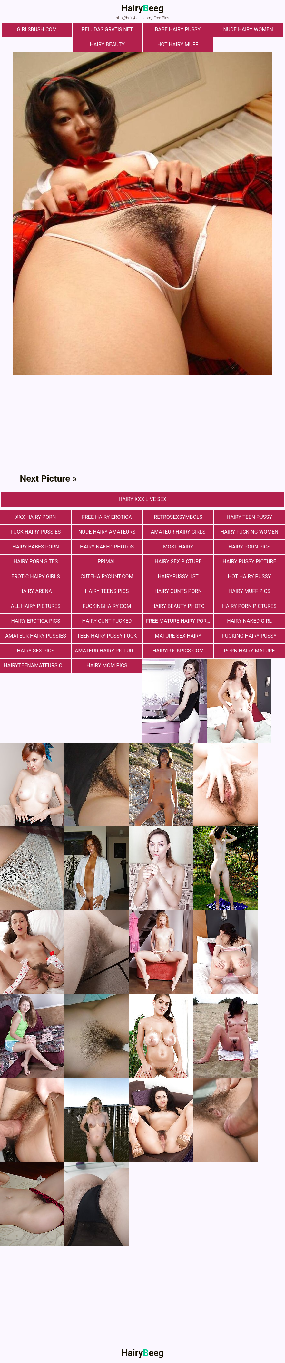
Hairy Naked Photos (107, 547)
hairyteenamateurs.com (37, 665)
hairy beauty (107, 44)
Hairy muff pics (249, 591)
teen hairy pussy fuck (107, 636)
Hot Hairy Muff (177, 44)
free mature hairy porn (178, 621)
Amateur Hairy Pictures (107, 651)
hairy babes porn (35, 547)
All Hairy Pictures (35, 606)
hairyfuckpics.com (178, 651)
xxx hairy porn (35, 517)
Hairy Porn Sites (36, 562)
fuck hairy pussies (36, 532)
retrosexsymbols (178, 517)
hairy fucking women (249, 532)
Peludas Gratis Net (107, 29)
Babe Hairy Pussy (178, 29)
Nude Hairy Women (248, 29)
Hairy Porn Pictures (249, 606)
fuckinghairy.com (107, 606)
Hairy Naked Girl (249, 621)
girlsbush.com (37, 29)
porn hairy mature (249, 651)
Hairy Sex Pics (35, 651)
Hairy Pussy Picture (249, 562)
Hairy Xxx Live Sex (142, 499)
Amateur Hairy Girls (178, 532)
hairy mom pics (106, 665)
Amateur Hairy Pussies (35, 636)
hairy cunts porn (178, 591)
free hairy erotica (107, 517)
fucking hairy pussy (249, 636)
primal (107, 562)
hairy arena (35, 591)
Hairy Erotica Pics (35, 621)
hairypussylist (178, 576)
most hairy (178, 547)
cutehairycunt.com (106, 576)
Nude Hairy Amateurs (106, 532)
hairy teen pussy (249, 517)
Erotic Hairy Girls (35, 576)
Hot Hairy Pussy (249, 576)
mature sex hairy (178, 636)
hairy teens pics (107, 591)
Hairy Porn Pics (249, 547)
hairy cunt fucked (107, 621)
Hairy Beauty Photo (178, 606)
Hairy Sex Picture (178, 562)
